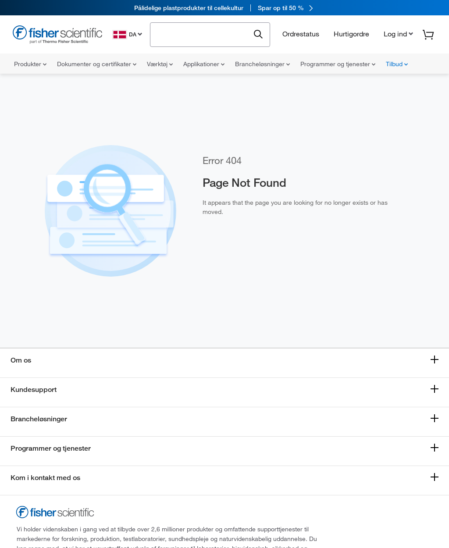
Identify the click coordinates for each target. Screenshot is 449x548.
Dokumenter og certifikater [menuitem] (96, 64)
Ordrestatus (300, 33)
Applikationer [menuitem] (203, 64)
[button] (397, 33)
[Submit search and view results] (258, 35)
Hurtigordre (351, 33)
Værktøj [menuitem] (160, 64)
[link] (224, 7)
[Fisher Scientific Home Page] (57, 35)
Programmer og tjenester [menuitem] (337, 64)
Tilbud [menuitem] (397, 64)
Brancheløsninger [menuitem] (262, 64)
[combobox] (202, 34)
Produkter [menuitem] (30, 64)
